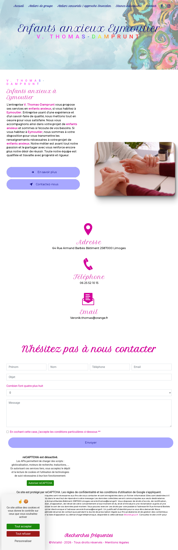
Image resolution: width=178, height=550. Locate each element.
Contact (151, 6)
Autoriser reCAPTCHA (40, 483)
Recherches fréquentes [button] (89, 535)
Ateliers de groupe (40, 6)
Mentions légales (117, 542)
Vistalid (56, 542)
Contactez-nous (43, 184)
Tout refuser (23, 533)
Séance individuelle (129, 6)
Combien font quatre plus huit (24, 386)
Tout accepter (23, 526)
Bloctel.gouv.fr (131, 514)
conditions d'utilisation (118, 492)
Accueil (19, 6)
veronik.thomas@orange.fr (89, 313)
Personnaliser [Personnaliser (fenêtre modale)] (23, 541)
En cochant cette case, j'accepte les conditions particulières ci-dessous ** (55, 431)
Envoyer (91, 442)
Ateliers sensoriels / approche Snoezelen (84, 6)
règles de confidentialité (81, 492)
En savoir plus (43, 172)
